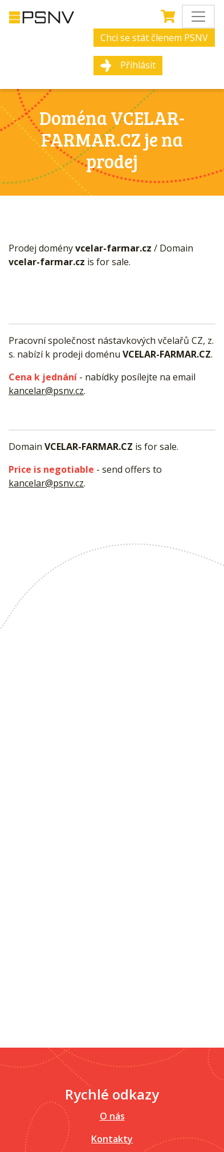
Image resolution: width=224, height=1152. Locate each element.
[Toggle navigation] (198, 17)
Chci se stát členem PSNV (154, 37)
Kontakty (112, 1139)
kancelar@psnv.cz (46, 390)
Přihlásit (138, 65)
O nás (112, 1116)
